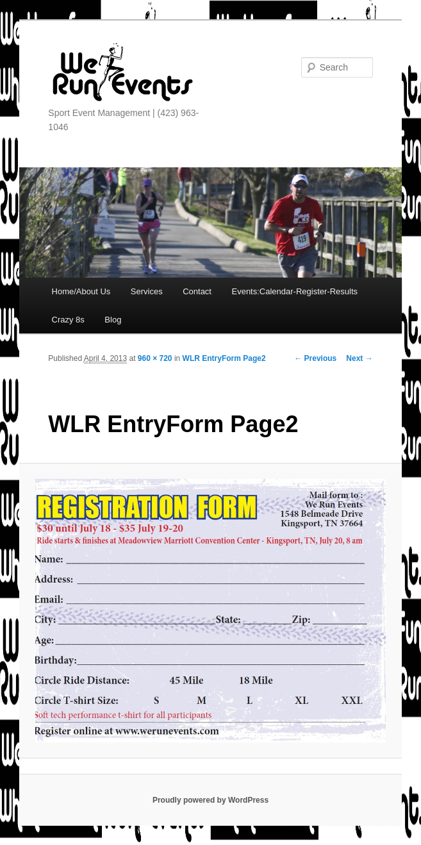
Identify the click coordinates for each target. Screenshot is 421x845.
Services (147, 291)
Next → (359, 358)
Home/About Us (81, 291)
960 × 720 (155, 358)
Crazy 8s (68, 319)
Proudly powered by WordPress (210, 800)
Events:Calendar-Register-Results (294, 291)
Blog (112, 319)
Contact (197, 291)
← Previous (315, 358)
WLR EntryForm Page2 (224, 358)
